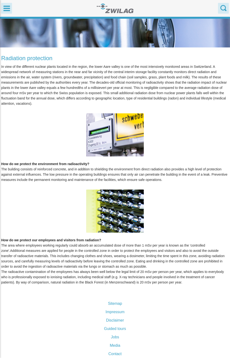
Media (115, 345)
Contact (114, 354)
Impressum (114, 312)
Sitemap (115, 303)
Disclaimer (115, 320)
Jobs (115, 337)
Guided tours (115, 329)
